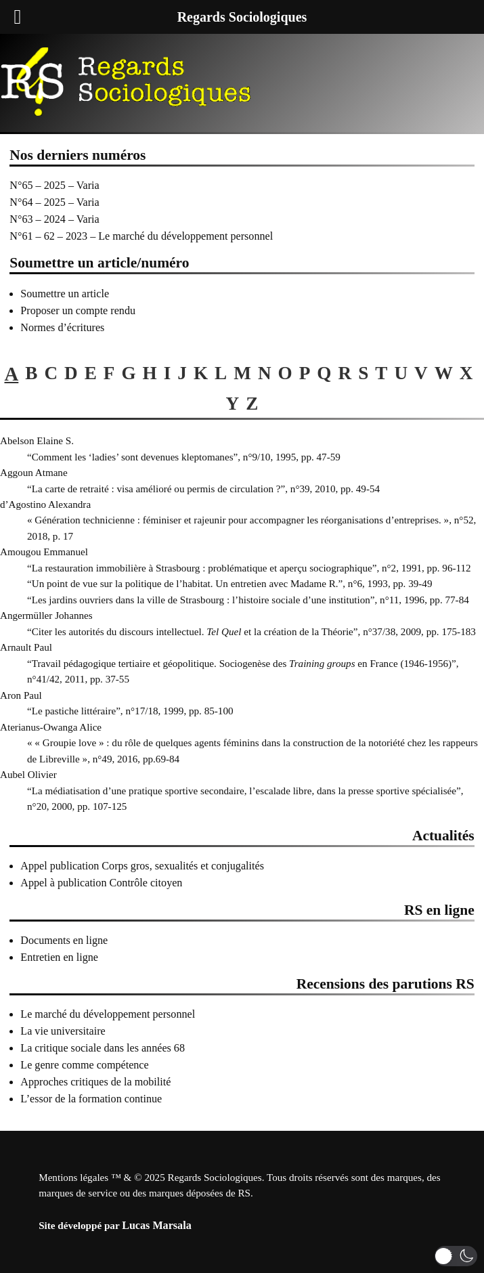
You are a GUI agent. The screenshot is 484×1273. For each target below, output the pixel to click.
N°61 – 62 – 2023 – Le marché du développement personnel (141, 236)
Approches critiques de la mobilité (95, 1081)
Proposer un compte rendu (77, 310)
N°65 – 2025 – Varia (54, 185)
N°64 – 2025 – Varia (54, 202)
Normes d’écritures (62, 327)
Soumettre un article (64, 293)
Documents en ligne (64, 940)
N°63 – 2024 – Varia (54, 219)
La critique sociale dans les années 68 (102, 1048)
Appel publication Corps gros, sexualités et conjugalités (142, 865)
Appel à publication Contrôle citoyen (101, 882)
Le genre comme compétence (84, 1065)
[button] (456, 1256)
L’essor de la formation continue (91, 1098)
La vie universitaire (62, 1031)
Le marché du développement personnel (107, 1014)
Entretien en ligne (59, 957)
